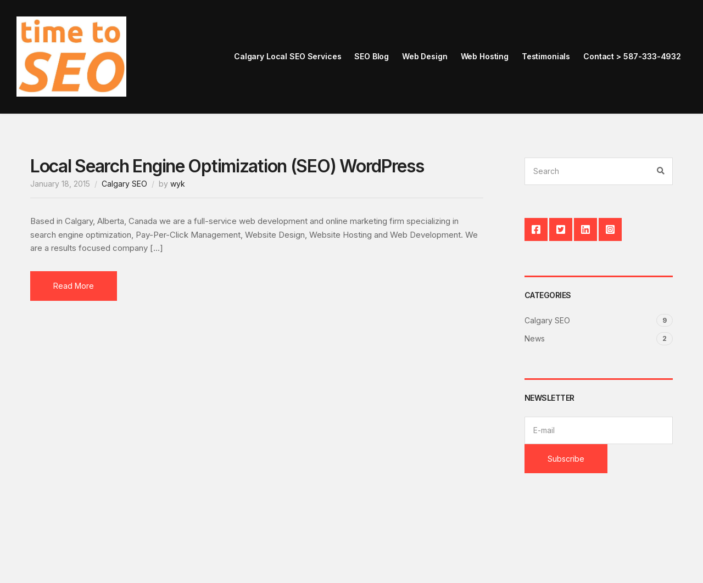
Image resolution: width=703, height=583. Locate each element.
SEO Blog (371, 56)
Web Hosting (485, 56)
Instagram (610, 229)
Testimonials (546, 56)
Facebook (536, 229)
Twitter (560, 229)
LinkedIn (585, 229)
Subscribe (566, 458)
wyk (177, 183)
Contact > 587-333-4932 (632, 56)
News (535, 338)
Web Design (425, 56)
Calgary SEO (124, 183)
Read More (73, 285)
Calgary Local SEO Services (287, 56)
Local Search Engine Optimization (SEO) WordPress (227, 166)
